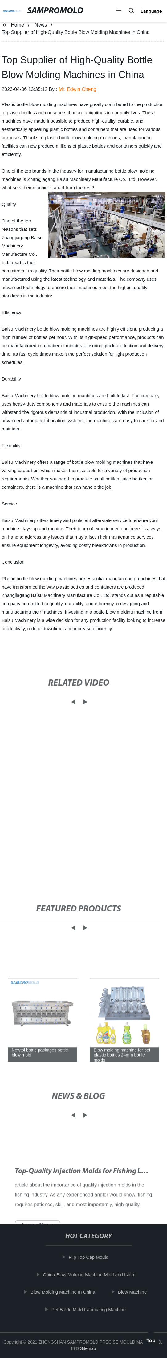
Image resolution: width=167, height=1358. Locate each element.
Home (17, 24)
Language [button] (151, 11)
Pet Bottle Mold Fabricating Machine (90, 1309)
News (41, 24)
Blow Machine (133, 1292)
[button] (118, 11)
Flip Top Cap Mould (90, 1257)
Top (151, 1341)
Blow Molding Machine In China (64, 1292)
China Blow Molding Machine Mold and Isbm (90, 1274)
